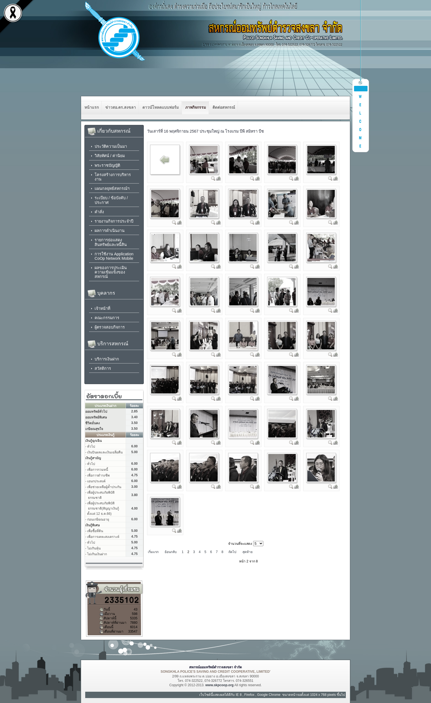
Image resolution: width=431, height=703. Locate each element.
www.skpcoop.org (219, 685)
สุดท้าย (247, 552)
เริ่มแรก (153, 552)
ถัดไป (232, 552)
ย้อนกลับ (171, 552)
